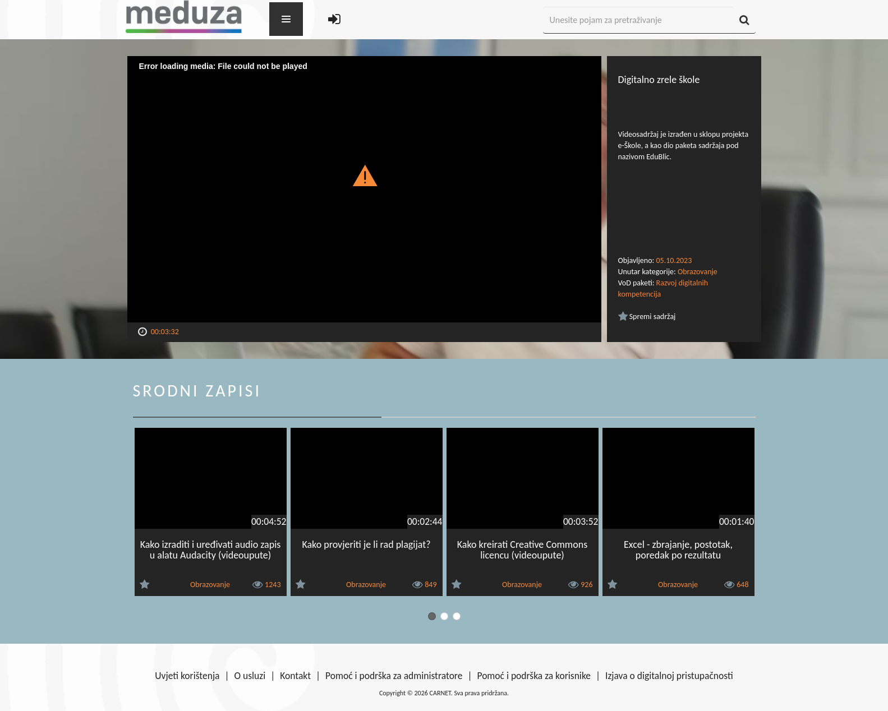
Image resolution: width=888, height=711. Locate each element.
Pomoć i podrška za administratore (393, 676)
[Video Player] (364, 189)
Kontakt (295, 676)
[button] (364, 175)
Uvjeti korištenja (187, 676)
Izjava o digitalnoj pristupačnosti (669, 676)
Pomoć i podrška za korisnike (534, 676)
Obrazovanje (697, 271)
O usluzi (250, 676)
